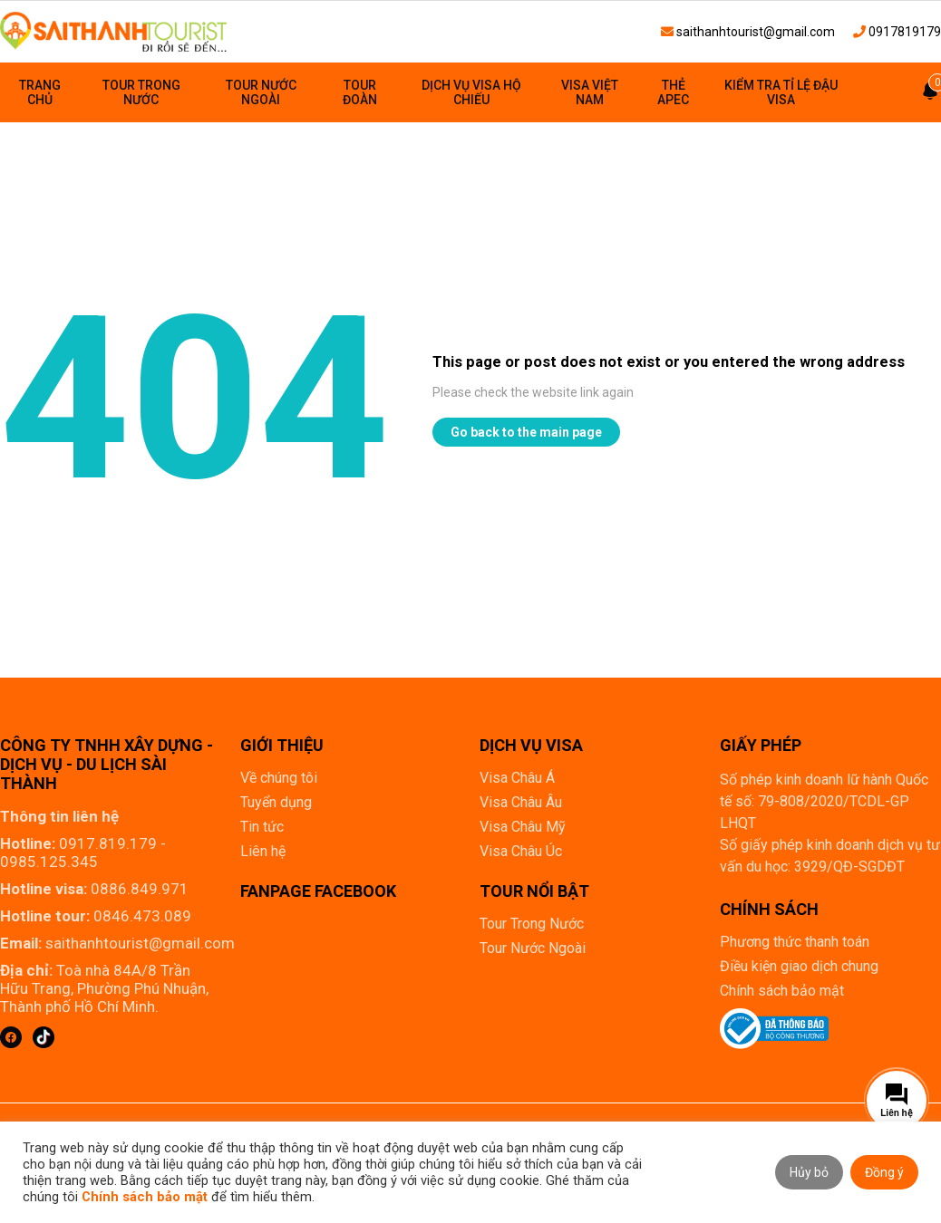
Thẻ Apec (673, 92)
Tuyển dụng (276, 802)
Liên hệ (263, 851)
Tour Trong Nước (141, 92)
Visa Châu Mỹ (523, 826)
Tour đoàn (360, 92)
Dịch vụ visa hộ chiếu (471, 92)
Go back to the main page (526, 432)
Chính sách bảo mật (782, 990)
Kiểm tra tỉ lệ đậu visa (781, 92)
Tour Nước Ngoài (261, 92)
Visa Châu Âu (521, 802)
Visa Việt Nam (589, 92)
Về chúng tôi (278, 777)
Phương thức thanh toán (794, 941)
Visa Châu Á (517, 777)
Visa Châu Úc (521, 851)
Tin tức (262, 826)
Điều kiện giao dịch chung (799, 966)
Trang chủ (40, 92)
